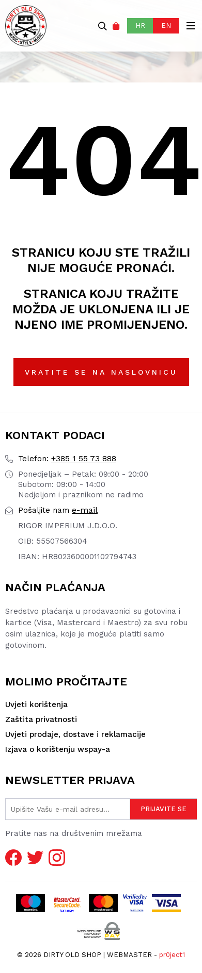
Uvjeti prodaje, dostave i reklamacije (75, 734)
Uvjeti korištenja (36, 704)
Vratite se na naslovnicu (101, 372)
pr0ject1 (172, 955)
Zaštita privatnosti (41, 719)
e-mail (58, 510)
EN (166, 25)
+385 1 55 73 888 (67, 458)
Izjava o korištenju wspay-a (57, 749)
